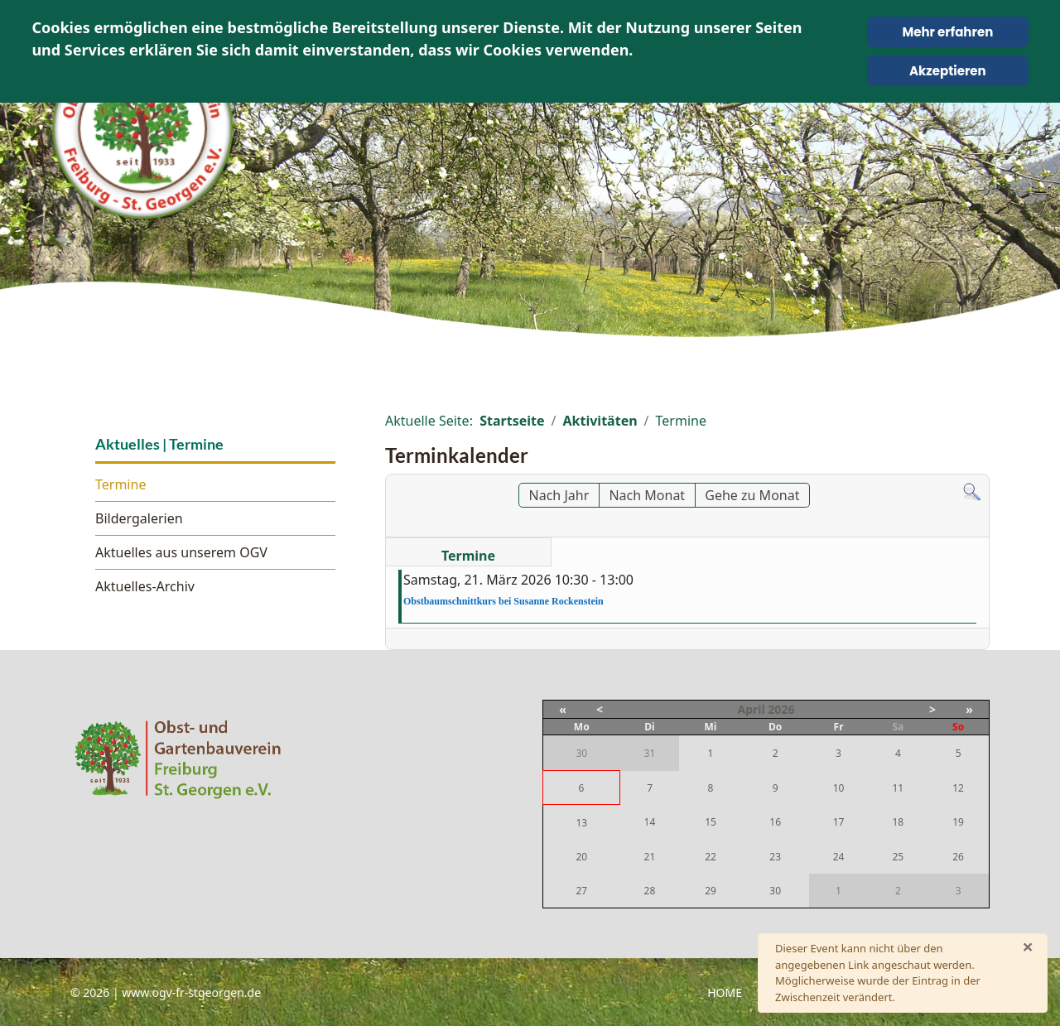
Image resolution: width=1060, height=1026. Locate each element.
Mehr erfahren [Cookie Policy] (947, 32)
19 (958, 822)
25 (897, 857)
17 (839, 822)
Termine (120, 484)
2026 (781, 709)
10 (839, 788)
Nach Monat (647, 495)
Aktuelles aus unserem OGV (181, 552)
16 (775, 822)
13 (581, 823)
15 (710, 822)
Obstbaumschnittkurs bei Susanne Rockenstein (503, 601)
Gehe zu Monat (752, 495)
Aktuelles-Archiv (145, 586)
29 (710, 891)
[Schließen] (1028, 946)
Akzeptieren (947, 70)
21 (650, 857)
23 (775, 857)
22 (710, 857)
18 (897, 822)
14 (650, 822)
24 (839, 857)
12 (958, 788)
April (751, 709)
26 (958, 857)
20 (581, 857)
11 (897, 788)
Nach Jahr (559, 495)
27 (581, 891)
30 (775, 891)
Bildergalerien (139, 518)
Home (724, 992)
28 (650, 891)
